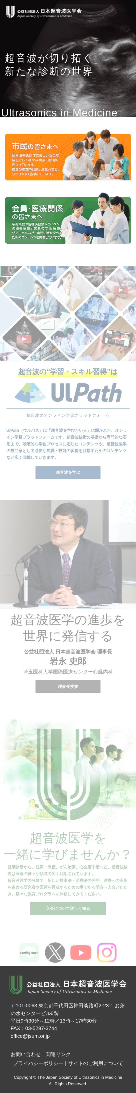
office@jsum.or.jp (30, 1036)
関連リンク (58, 1054)
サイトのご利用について (95, 1063)
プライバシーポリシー (38, 1063)
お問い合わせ (26, 1054)
